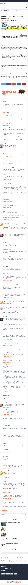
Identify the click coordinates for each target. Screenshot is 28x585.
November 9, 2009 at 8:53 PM (7, 115)
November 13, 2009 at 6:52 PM (7, 431)
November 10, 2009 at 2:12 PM (7, 207)
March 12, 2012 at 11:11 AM (7, 498)
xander (4, 159)
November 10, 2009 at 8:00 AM (7, 179)
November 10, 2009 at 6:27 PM (7, 219)
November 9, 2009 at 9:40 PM (7, 125)
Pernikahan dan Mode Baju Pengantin (10, 527)
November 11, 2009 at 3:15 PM (7, 331)
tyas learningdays (5, 273)
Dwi (3, 443)
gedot (4, 481)
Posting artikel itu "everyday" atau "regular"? (12, 543)
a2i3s (3, 118)
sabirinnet (4, 433)
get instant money (5, 333)
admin (3, 89)
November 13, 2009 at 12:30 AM (7, 407)
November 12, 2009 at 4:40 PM (7, 362)
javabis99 (4, 266)
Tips (2, 573)
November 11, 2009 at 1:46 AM (7, 290)
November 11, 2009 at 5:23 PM (7, 339)
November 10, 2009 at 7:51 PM (7, 230)
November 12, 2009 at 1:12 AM (7, 345)
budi (3, 174)
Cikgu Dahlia (5, 470)
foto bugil (11, 573)
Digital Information (6, 256)
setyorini (4, 283)
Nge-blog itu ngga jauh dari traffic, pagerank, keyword (13, 522)
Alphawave (4, 112)
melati (4, 409)
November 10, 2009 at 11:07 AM (7, 201)
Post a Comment (4, 510)
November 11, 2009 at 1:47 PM (7, 314)
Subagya (4, 402)
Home (2, 578)
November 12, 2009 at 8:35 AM (7, 356)
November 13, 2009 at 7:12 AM (7, 414)
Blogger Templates (9, 582)
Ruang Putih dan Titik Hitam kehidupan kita (11, 538)
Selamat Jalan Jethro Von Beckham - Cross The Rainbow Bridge (13, 560)
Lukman (4, 449)
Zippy (4, 143)
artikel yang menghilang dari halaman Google (7, 77)
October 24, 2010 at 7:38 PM (7, 468)
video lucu (15, 573)
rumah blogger (5, 425)
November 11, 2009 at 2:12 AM (7, 297)
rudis (3, 342)
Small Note (3, 3)
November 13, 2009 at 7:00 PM (7, 446)
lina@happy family (6, 249)
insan (4, 242)
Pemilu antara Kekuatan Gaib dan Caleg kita (11, 533)
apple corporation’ (8, 30)
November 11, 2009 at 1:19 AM (7, 280)
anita (3, 153)
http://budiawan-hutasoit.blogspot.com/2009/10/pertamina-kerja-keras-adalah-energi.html (13, 68)
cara (4, 573)
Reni (3, 232)
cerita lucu (7, 573)
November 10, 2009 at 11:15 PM (7, 263)
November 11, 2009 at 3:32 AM (7, 303)
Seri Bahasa (5, 292)
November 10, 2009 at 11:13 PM (7, 254)
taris (3, 101)
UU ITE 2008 (18, 37)
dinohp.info (4, 463)
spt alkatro (17, 311)
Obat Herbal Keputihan (6, 492)
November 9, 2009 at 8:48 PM (7, 109)
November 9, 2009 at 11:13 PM (7, 150)
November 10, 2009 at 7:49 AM (7, 172)
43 (12, 20)
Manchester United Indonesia (7, 167)
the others (4, 456)
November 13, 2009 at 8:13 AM (7, 422)
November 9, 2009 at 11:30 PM (7, 156)
